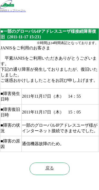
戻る (49, 168)
